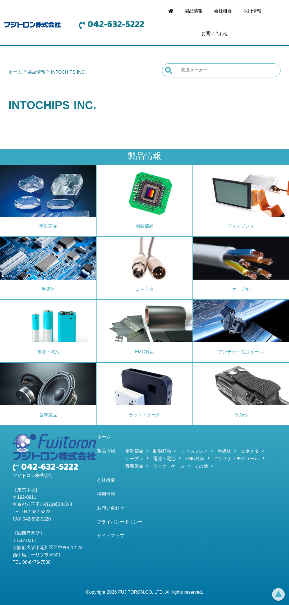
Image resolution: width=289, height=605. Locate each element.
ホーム (15, 72)
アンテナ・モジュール (240, 352)
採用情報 (252, 11)
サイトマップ (110, 536)
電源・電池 (48, 352)
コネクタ (144, 289)
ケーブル (241, 289)
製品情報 (194, 11)
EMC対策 (144, 352)
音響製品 (48, 415)
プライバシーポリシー (119, 522)
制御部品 (144, 226)
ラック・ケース (144, 415)
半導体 (48, 289)
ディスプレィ (240, 226)
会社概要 (223, 11)
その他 (241, 415)
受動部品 (48, 226)
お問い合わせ (214, 34)
